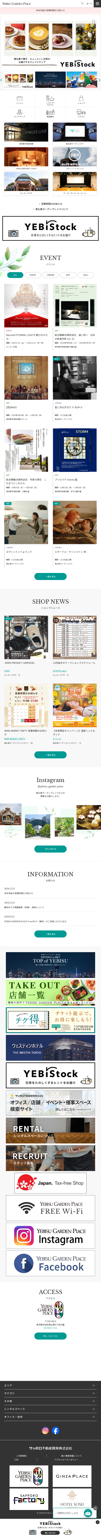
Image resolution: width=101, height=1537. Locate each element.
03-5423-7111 (50, 1332)
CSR (16, 1459)
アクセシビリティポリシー (66, 1459)
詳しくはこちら (50, 1340)
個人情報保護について (71, 1455)
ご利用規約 (21, 1455)
